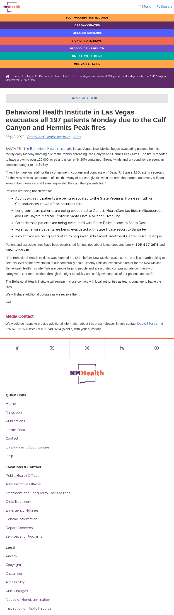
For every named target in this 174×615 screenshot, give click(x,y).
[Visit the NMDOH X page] (52, 348)
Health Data (15, 430)
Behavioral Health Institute (48, 137)
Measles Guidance (87, 33)
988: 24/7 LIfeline (87, 63)
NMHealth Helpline (87, 56)
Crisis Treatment (18, 502)
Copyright (13, 565)
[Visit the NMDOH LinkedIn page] (121, 348)
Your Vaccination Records (87, 17)
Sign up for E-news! (87, 40)
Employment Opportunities (27, 447)
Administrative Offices (23, 484)
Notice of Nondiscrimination (28, 600)
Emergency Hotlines (22, 510)
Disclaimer (14, 574)
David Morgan (148, 324)
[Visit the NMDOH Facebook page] (17, 348)
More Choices (87, 98)
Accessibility (15, 582)
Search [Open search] (164, 7)
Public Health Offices (22, 476)
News (29, 76)
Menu (144, 7)
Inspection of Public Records (28, 608)
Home (15, 76)
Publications (15, 421)
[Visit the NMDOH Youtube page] (156, 348)
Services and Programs (24, 536)
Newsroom (14, 412)
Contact (12, 438)
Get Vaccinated (87, 25)
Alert (77, 137)
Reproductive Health (87, 48)
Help (9, 456)
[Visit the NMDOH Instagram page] (87, 348)
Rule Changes (17, 591)
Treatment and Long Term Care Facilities (38, 493)
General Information (21, 519)
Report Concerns (19, 528)
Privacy (11, 556)
